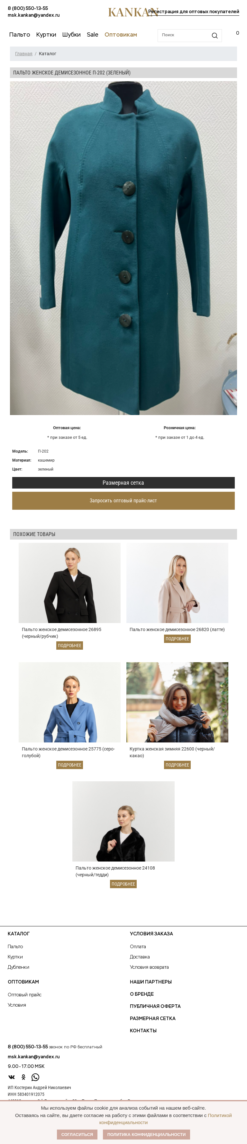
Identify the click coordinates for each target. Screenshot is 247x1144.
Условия (17, 1005)
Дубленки (18, 967)
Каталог (19, 934)
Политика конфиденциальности (146, 1134)
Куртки (15, 957)
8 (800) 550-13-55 (28, 8)
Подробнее (69, 645)
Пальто (15, 947)
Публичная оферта (155, 1006)
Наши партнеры (151, 982)
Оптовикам (23, 982)
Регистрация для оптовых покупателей (193, 12)
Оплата (138, 947)
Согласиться (77, 1134)
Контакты (143, 1031)
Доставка (140, 957)
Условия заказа (151, 934)
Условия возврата (149, 967)
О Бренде (142, 994)
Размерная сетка (123, 482)
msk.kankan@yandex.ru (33, 15)
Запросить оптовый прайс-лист (123, 501)
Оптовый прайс (24, 995)
